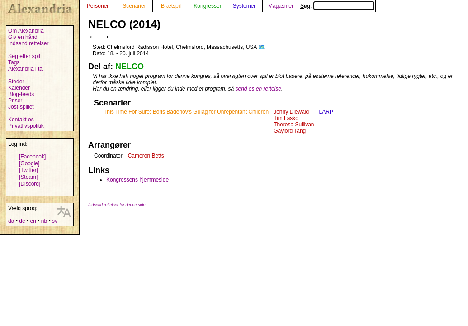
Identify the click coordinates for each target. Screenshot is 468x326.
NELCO (129, 66)
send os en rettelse (258, 89)
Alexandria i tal (26, 69)
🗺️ (261, 47)
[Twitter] (28, 170)
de (22, 221)
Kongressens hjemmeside (137, 180)
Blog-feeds (21, 94)
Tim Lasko (286, 118)
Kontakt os (21, 119)
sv (54, 221)
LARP (326, 112)
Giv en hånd (23, 37)
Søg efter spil (24, 56)
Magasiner (280, 6)
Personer (98, 6)
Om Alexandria (26, 31)
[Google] (29, 163)
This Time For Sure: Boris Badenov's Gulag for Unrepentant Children (186, 112)
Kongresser (207, 6)
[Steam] (28, 177)
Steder (16, 81)
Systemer (244, 6)
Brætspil (171, 6)
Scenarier (134, 6)
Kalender (19, 88)
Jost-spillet (21, 107)
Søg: (337, 6)
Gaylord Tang (290, 131)
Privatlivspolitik (26, 126)
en (33, 221)
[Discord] (29, 184)
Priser (15, 100)
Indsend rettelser (28, 43)
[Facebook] (32, 156)
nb (44, 221)
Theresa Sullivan (294, 124)
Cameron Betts (146, 156)
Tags (13, 62)
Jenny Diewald (291, 112)
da (11, 221)
